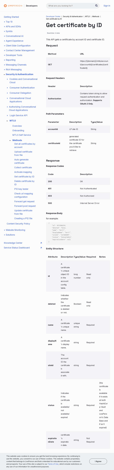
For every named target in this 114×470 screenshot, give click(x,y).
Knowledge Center (23, 243)
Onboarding (18, 130)
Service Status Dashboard (23, 247)
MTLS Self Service (21, 135)
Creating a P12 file (23, 218)
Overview (17, 126)
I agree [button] (98, 461)
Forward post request (25, 206)
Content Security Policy (18, 223)
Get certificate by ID (24, 176)
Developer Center (53, 16)
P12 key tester (21, 189)
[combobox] (73, 6)
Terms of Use (53, 464)
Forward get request (24, 201)
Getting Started (11, 17)
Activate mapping (23, 172)
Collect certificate (23, 167)
